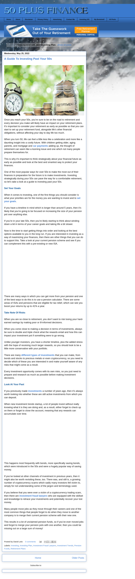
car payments (40, 146)
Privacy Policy (43, 19)
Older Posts (78, 558)
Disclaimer (29, 19)
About (18, 19)
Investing (15, 545)
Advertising (57, 19)
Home (8, 19)
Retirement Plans (18, 549)
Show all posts (64, 45)
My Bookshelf (99, 19)
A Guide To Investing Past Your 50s (28, 58)
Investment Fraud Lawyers (44, 545)
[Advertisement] (44, 270)
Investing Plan (26, 545)
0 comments (30, 542)
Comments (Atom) (50, 565)
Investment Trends (65, 545)
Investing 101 (84, 19)
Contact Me (70, 19)
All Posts (112, 19)
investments (35, 391)
